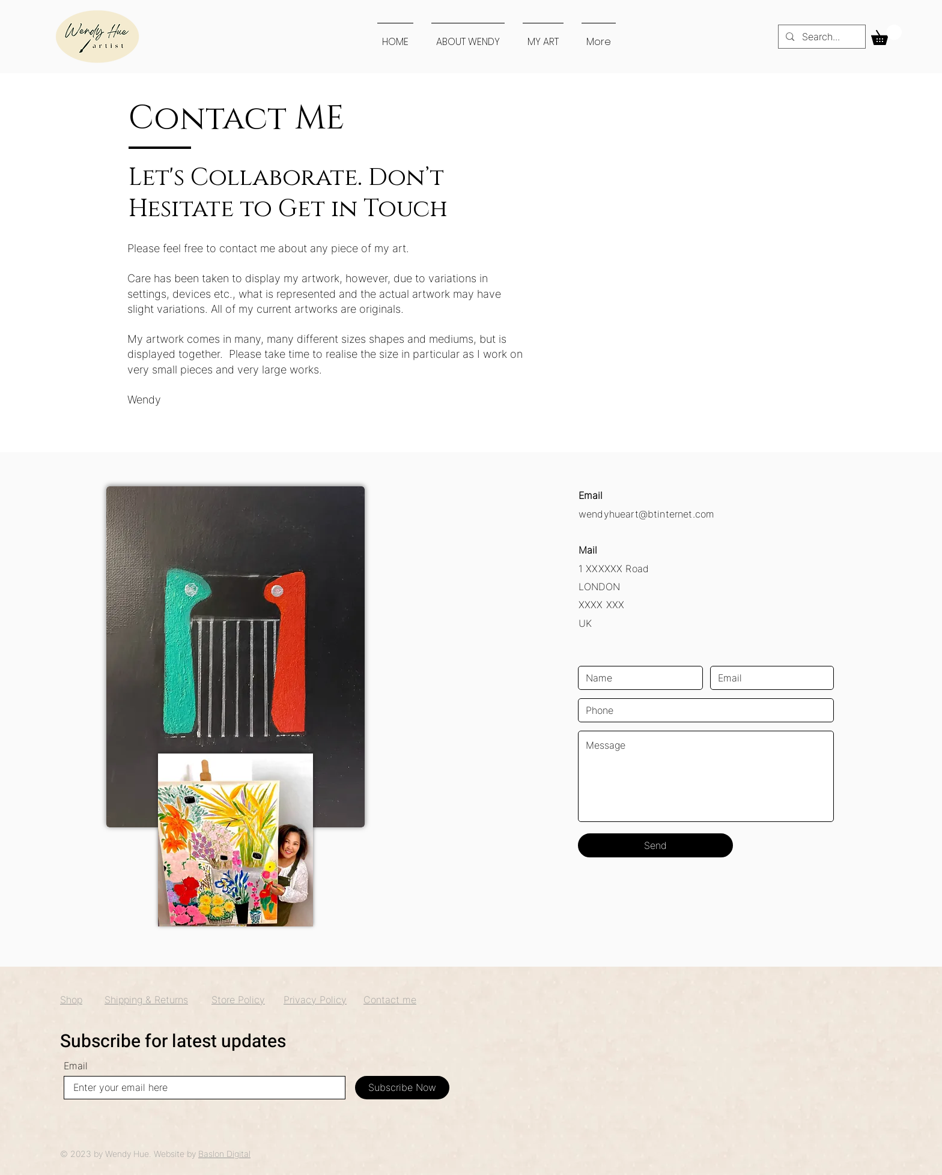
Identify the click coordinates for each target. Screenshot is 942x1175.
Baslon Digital (224, 1154)
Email (76, 1066)
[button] (886, 35)
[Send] (655, 845)
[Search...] (821, 36)
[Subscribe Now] (402, 1087)
